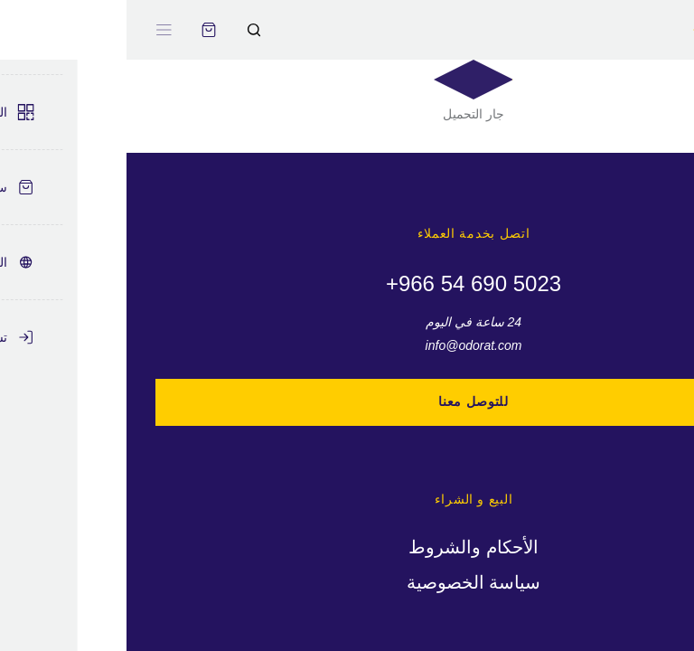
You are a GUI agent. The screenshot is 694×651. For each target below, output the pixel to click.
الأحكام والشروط (347, 547)
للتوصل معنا (347, 401)
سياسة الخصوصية (347, 582)
